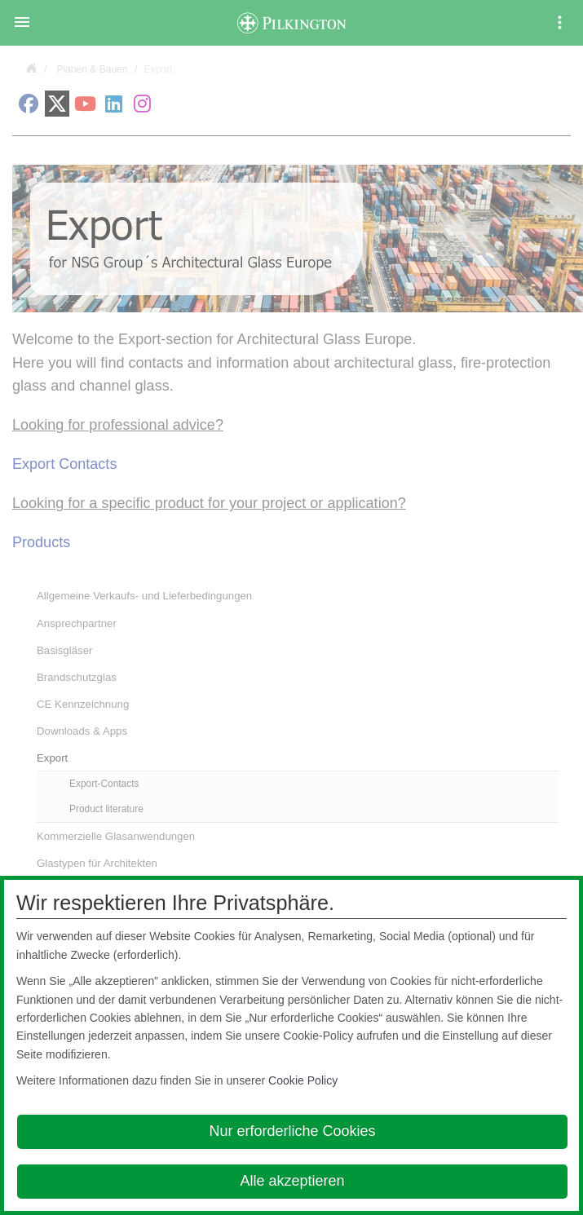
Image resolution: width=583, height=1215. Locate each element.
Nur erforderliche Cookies (292, 1131)
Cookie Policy (303, 1080)
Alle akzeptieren (292, 1181)
